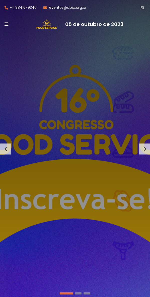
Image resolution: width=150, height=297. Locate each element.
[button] (66, 293)
